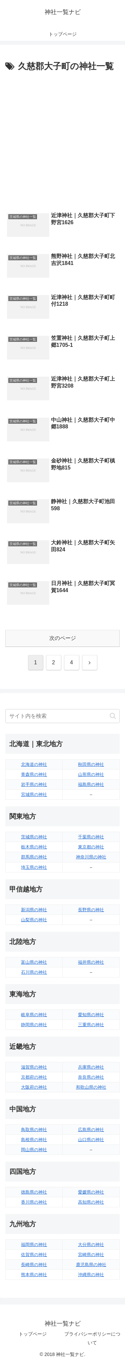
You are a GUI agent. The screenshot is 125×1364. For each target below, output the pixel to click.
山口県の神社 (91, 1139)
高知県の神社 (91, 1202)
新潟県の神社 (34, 909)
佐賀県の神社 (34, 1254)
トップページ (33, 1334)
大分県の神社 (91, 1244)
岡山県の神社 (34, 1149)
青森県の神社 (34, 774)
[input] (62, 716)
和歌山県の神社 (91, 1087)
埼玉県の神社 (34, 867)
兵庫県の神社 (91, 1067)
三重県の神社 (91, 1024)
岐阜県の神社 (34, 1014)
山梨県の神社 (34, 919)
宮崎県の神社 (91, 1254)
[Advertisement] (62, 140)
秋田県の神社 (91, 764)
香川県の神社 (34, 1202)
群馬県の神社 (34, 856)
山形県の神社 (91, 774)
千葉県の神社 (91, 836)
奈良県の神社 (91, 1077)
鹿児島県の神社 (91, 1264)
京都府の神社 (34, 1077)
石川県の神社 (34, 972)
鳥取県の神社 (34, 1129)
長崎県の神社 (34, 1264)
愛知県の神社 (91, 1014)
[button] (113, 716)
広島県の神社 (91, 1129)
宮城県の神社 (34, 794)
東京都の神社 (91, 846)
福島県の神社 (91, 784)
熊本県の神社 (34, 1274)
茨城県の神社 (34, 836)
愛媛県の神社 (91, 1192)
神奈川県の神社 (91, 856)
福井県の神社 (91, 962)
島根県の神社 (34, 1139)
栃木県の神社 (34, 846)
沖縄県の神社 (91, 1274)
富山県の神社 (34, 962)
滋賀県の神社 (34, 1067)
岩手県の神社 (34, 784)
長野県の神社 (91, 909)
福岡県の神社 (34, 1244)
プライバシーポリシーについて (92, 1338)
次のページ (62, 638)
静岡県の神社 (34, 1024)
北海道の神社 (34, 764)
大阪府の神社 (34, 1087)
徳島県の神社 (34, 1192)
